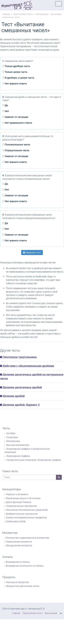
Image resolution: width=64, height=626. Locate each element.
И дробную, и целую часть (18, 77)
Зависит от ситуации (15, 117)
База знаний (51, 613)
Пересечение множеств (19, 541)
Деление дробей (14, 396)
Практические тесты (23, 14)
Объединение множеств (19, 545)
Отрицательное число (15, 150)
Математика (42, 14)
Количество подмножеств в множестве (27, 537)
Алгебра (10, 433)
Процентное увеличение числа (22, 586)
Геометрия (12, 437)
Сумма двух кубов (16, 521)
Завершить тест (32, 252)
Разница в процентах (17, 582)
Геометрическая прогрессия (21, 506)
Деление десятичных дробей (22, 387)
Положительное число (16, 144)
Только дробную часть (16, 66)
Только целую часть (14, 72)
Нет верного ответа (14, 83)
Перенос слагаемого (17, 494)
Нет (5, 111)
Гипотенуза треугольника (20, 357)
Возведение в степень (18, 562)
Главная (6, 14)
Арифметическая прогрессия (22, 513)
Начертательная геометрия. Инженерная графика (33, 459)
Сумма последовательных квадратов (26, 517)
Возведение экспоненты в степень (25, 565)
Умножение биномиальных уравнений (27, 509)
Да (5, 105)
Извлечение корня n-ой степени (23, 498)
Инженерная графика (18, 456)
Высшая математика (17, 445)
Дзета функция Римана (18, 502)
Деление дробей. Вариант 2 (21, 404)
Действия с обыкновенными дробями (28, 366)
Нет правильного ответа (17, 122)
